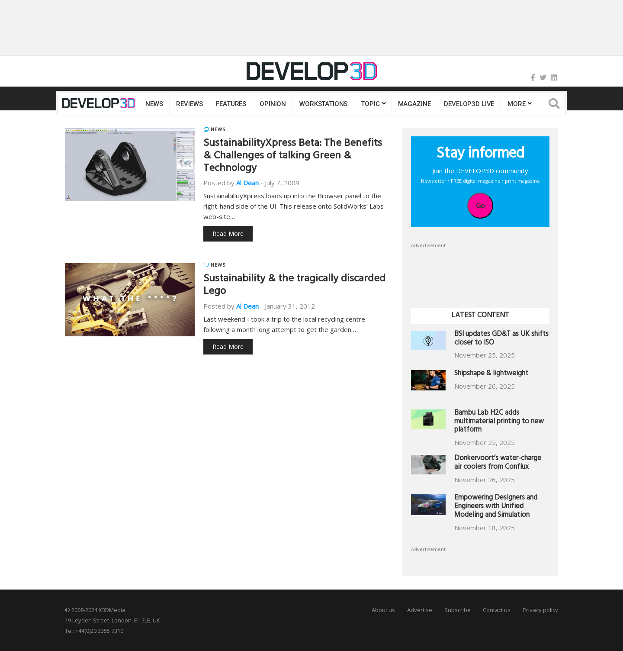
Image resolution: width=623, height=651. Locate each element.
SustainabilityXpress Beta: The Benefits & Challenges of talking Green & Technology (292, 156)
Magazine (414, 104)
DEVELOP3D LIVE (469, 104)
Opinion (273, 104)
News (154, 104)
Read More (228, 233)
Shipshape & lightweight (491, 374)
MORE (516, 104)
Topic (370, 104)
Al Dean (247, 182)
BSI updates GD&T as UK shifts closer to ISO (501, 339)
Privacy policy (540, 610)
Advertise (419, 610)
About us (383, 610)
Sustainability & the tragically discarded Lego (294, 286)
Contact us (497, 610)
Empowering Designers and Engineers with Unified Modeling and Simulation (495, 507)
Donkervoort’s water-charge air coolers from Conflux (497, 463)
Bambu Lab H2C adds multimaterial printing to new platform (499, 422)
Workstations (323, 104)
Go (480, 205)
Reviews (189, 104)
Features (231, 104)
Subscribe (457, 610)
